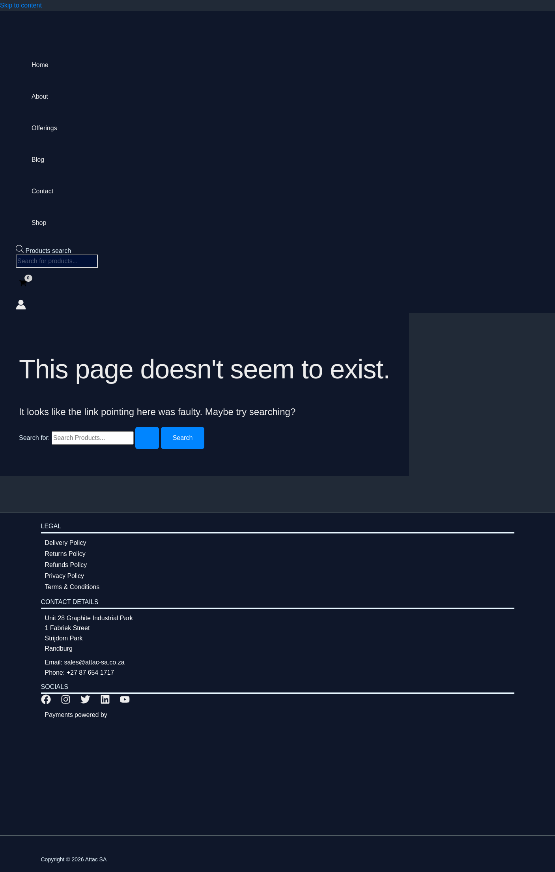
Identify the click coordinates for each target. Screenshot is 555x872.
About (40, 96)
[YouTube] (125, 702)
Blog (38, 159)
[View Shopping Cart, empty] (23, 284)
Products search (48, 250)
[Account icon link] (21, 306)
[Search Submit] (147, 438)
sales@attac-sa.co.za (94, 662)
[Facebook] (46, 702)
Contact (42, 191)
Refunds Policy (66, 564)
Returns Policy (65, 553)
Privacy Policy (64, 576)
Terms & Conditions (72, 587)
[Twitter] (85, 702)
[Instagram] (66, 702)
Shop (39, 222)
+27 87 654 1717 (90, 672)
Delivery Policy (65, 542)
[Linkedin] (105, 702)
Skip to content (21, 5)
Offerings (44, 128)
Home (40, 65)
